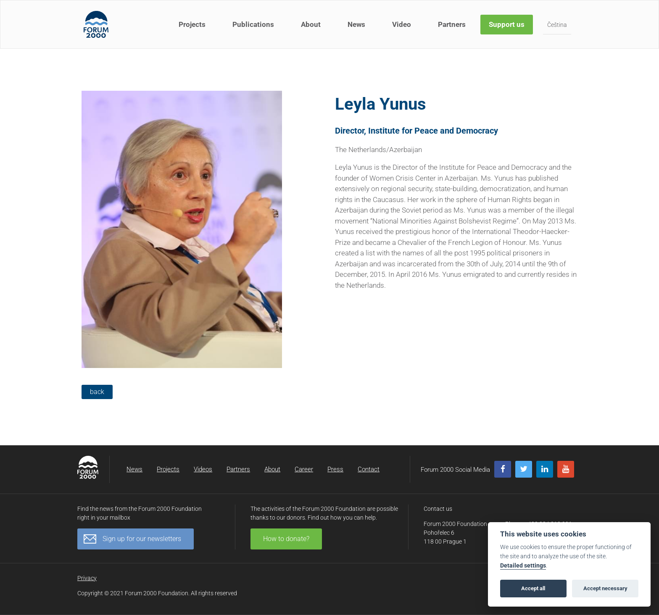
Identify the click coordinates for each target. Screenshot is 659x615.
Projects (192, 24)
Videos (203, 469)
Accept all (533, 588)
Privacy (87, 578)
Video (401, 24)
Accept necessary (605, 588)
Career (304, 469)
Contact (369, 469)
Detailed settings (523, 565)
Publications (253, 24)
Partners (452, 24)
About (311, 24)
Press (335, 469)
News (356, 24)
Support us (507, 24)
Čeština (557, 24)
